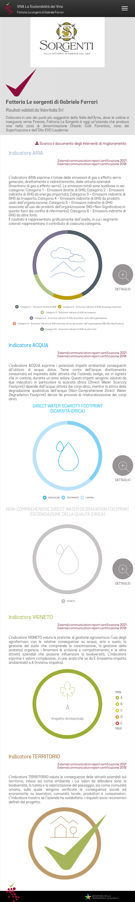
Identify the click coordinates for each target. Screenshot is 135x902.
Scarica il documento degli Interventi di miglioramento (80, 144)
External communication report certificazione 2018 (91, 164)
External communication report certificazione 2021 (92, 161)
